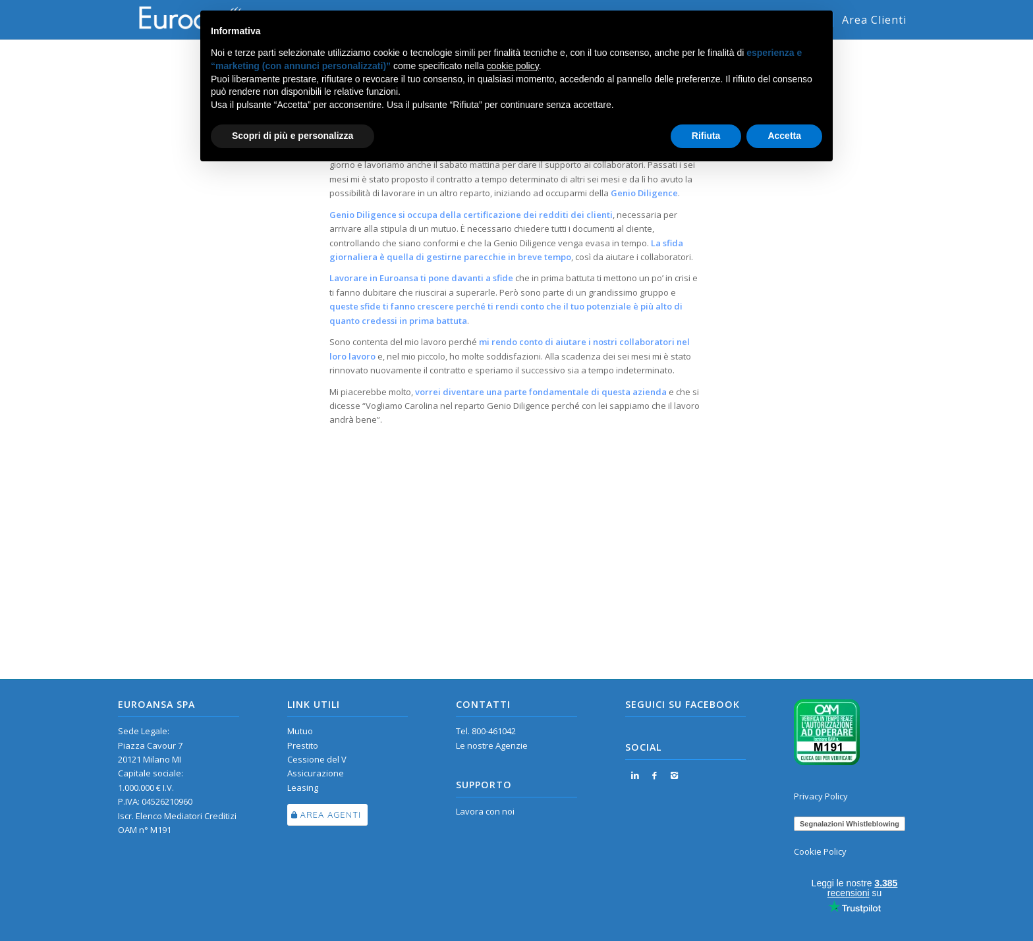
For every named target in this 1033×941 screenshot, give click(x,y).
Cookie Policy (820, 851)
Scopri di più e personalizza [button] (292, 135)
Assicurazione (315, 773)
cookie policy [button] (513, 66)
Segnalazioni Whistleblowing (849, 824)
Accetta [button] (784, 135)
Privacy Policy (821, 796)
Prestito (302, 745)
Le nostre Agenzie (492, 745)
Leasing (302, 787)
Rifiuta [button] (706, 135)
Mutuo (300, 731)
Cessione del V (317, 759)
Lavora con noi (485, 811)
